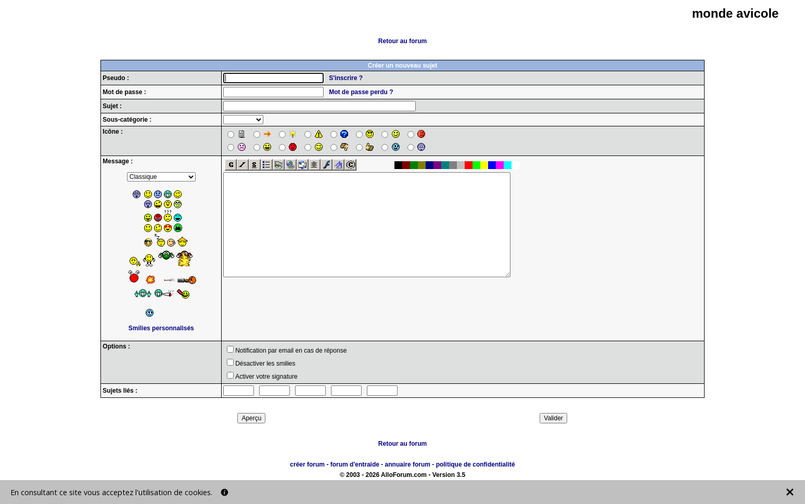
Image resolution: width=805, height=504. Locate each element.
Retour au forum (402, 41)
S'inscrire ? (346, 78)
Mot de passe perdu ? (361, 92)
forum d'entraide (354, 464)
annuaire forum (407, 464)
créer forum (307, 464)
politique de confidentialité (475, 464)
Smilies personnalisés (161, 328)
